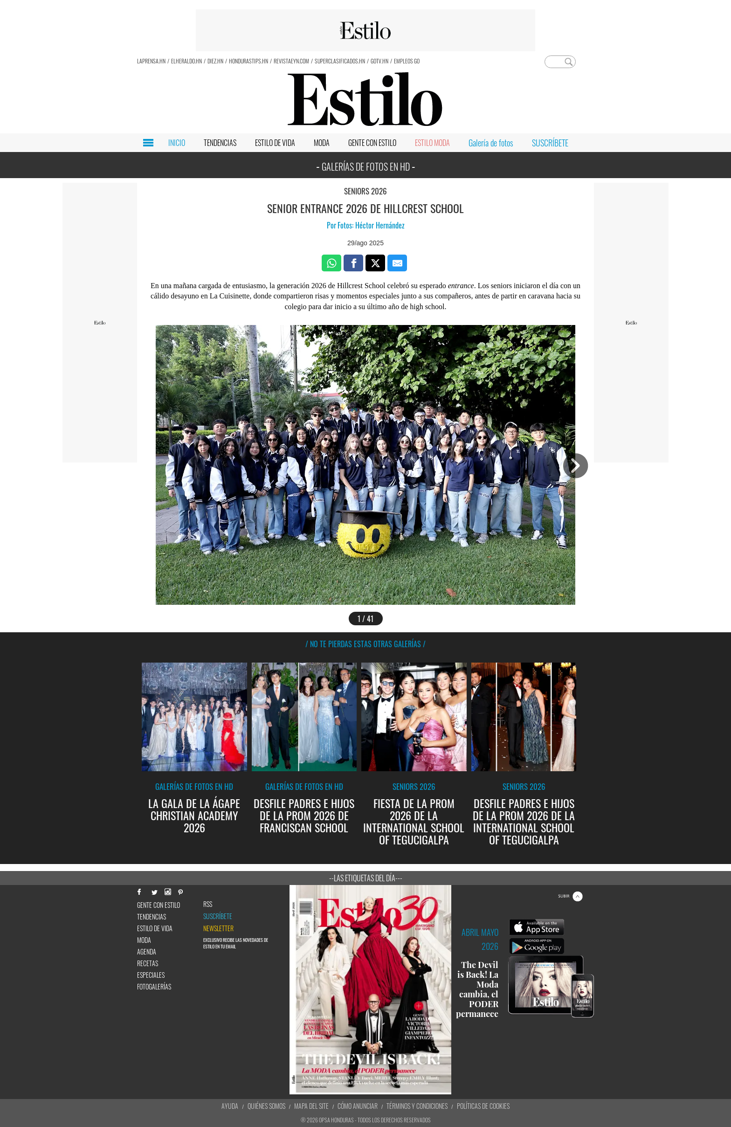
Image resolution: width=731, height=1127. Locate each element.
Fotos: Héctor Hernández (371, 225)
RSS (207, 904)
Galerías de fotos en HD (194, 786)
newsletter (218, 928)
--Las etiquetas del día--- (365, 878)
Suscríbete (217, 916)
